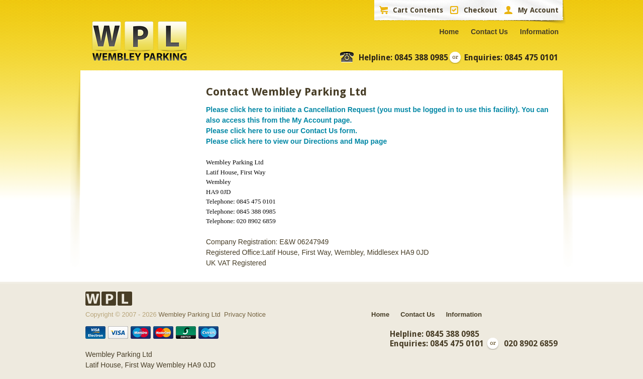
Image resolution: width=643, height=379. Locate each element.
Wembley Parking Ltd (189, 314)
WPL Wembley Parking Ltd (139, 41)
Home (449, 32)
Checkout (480, 10)
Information (539, 32)
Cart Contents (418, 10)
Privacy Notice (245, 314)
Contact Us (489, 32)
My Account (538, 10)
